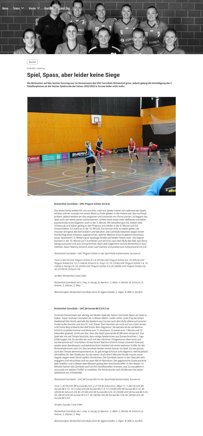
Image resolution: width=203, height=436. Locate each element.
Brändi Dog (64, 8)
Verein (34, 8)
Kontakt (48, 8)
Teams (18, 8)
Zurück (32, 62)
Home (5, 8)
